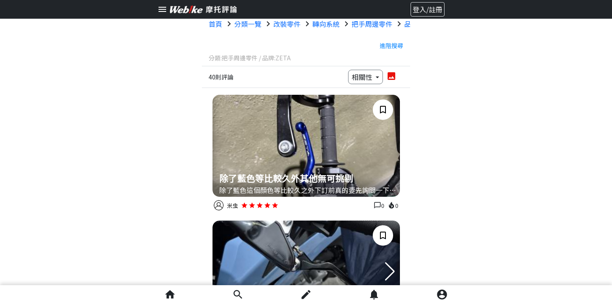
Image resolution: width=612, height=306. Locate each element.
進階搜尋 (391, 45)
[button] (390, 271)
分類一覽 (247, 24)
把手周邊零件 (371, 24)
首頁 (215, 24)
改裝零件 (286, 24)
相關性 (363, 77)
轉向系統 (326, 24)
